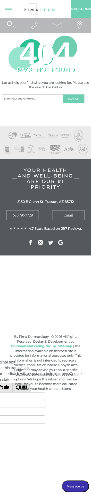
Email (68, 215)
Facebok (30, 243)
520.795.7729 (23, 215)
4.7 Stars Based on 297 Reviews (55, 228)
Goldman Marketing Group (33, 346)
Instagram (40, 243)
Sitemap (65, 346)
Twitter (51, 243)
